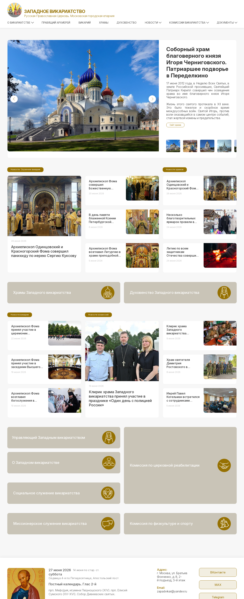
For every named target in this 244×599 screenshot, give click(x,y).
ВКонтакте (218, 547)
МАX (218, 560)
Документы (227, 22)
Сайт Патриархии (218, 584)
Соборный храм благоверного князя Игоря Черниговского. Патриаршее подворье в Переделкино (197, 62)
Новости (153, 22)
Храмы (103, 22)
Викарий (85, 22)
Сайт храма (175, 125)
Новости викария (20, 345)
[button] (14, 99)
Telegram (218, 572)
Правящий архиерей (56, 22)
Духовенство (127, 22)
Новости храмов (175, 200)
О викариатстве (20, 22)
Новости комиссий (98, 345)
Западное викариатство (54, 11)
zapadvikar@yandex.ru (172, 566)
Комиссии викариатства (189, 22)
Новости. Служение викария (25, 200)
